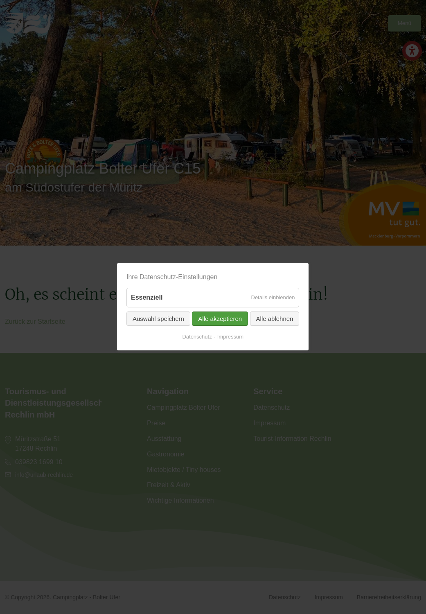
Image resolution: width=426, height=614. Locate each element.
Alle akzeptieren (220, 318)
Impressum (230, 337)
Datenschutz (197, 337)
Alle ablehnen (274, 318)
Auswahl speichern (158, 318)
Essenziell (146, 297)
